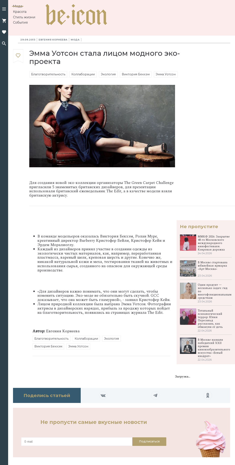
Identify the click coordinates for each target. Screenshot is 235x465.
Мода (17, 6)
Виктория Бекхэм (136, 74)
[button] (4, 9)
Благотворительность (48, 74)
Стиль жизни (24, 17)
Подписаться (149, 441)
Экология (108, 74)
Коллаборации (83, 74)
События (20, 22)
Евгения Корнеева (53, 39)
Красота (19, 12)
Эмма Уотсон (166, 74)
